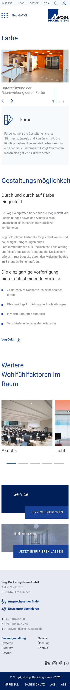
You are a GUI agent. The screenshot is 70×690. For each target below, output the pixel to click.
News (21, 3)
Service (6, 653)
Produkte (7, 648)
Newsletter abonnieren (23, 609)
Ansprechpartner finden (24, 601)
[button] (11, 101)
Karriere (6, 3)
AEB (63, 684)
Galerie (42, 638)
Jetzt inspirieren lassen (41, 551)
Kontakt (43, 648)
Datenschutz (35, 684)
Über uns (43, 643)
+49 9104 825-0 (14, 619)
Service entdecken (47, 512)
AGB (53, 684)
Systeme (7, 643)
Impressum (12, 684)
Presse (34, 3)
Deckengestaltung (13, 638)
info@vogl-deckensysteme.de (23, 629)
